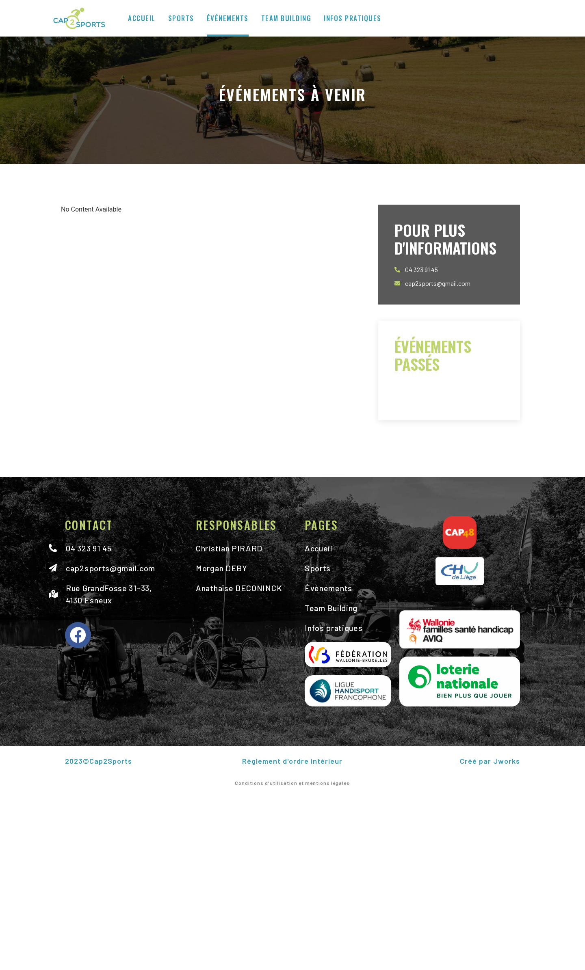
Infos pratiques (352, 18)
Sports (181, 18)
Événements (228, 18)
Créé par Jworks (490, 760)
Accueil (142, 18)
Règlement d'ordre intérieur (292, 760)
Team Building (286, 18)
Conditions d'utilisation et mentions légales (292, 783)
